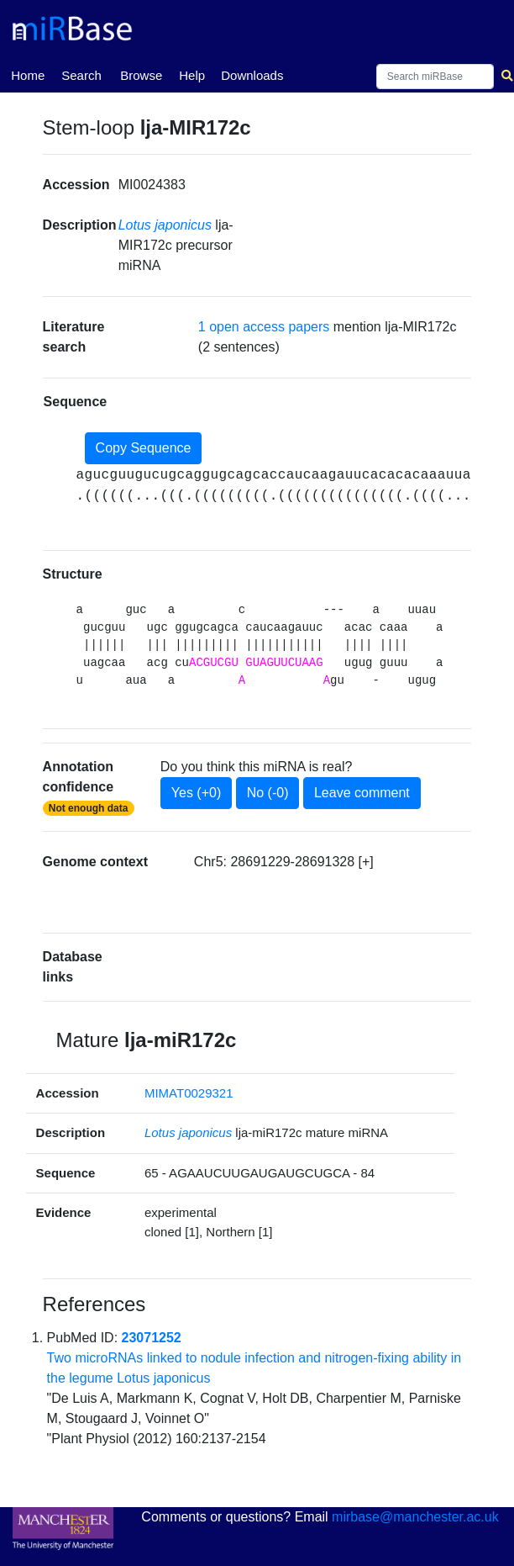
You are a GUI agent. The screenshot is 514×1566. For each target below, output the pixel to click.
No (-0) (268, 793)
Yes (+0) (196, 793)
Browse (141, 75)
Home (27, 74)
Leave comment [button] (362, 793)
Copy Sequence (143, 448)
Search (81, 75)
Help (192, 75)
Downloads (252, 75)
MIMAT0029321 (188, 1093)
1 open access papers (264, 327)
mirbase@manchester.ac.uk (415, 1517)
